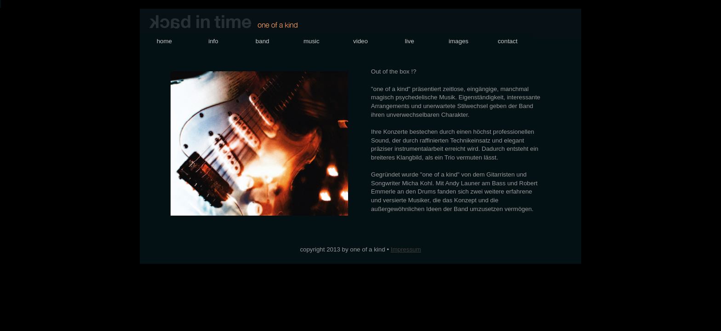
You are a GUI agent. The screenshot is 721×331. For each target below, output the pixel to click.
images (459, 41)
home (164, 41)
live (409, 41)
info (213, 41)
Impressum (406, 249)
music (311, 41)
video (360, 41)
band (262, 41)
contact (507, 41)
